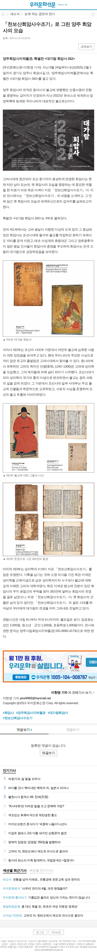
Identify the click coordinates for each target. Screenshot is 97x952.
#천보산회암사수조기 (17, 718)
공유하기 (93, 14)
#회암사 (8, 713)
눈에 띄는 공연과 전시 (40, 14)
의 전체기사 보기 (71, 692)
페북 (6, 46)
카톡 (21, 46)
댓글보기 (24, 730)
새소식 (14, 14)
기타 (28, 46)
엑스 (13, 46)
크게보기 (86, 46)
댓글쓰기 (72, 730)
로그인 (40, 932)
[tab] (14, 871)
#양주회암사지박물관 (30, 713)
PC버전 (56, 932)
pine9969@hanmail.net (35, 698)
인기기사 (9, 770)
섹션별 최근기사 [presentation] (15, 870)
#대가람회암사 (58, 713)
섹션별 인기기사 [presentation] (41, 870)
